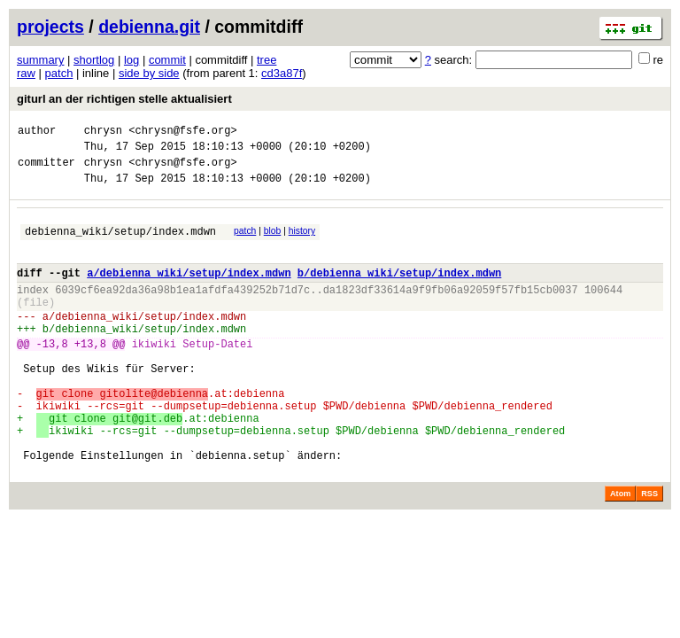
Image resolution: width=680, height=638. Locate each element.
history (302, 241)
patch (59, 73)
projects (50, 26)
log (131, 59)
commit (167, 59)
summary (40, 59)
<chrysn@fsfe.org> (182, 132)
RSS (649, 552)
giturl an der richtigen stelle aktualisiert (124, 98)
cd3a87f (281, 73)
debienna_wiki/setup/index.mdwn (120, 244)
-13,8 (52, 375)
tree (266, 59)
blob (273, 241)
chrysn (103, 132)
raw (26, 73)
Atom (620, 552)
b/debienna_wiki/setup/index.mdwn (399, 291)
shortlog (93, 59)
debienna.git (149, 26)
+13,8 (90, 375)
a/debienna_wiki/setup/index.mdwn (188, 291)
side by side (149, 73)
